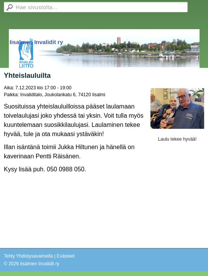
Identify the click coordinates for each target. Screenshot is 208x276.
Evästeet (66, 256)
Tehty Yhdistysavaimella (28, 256)
